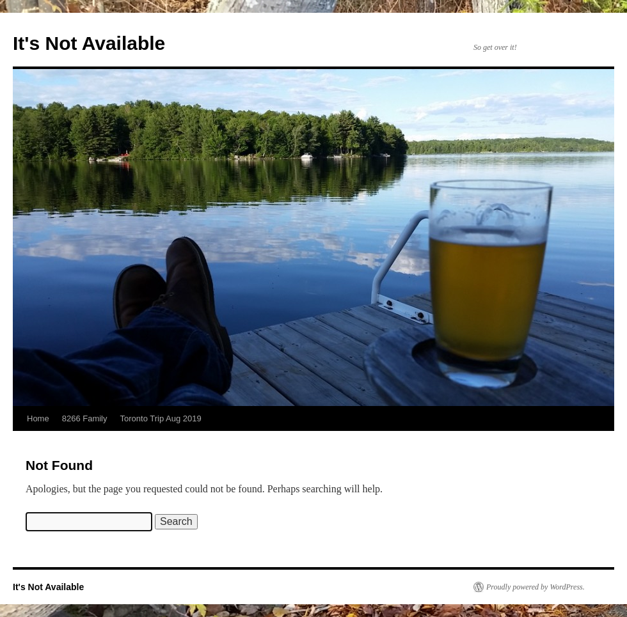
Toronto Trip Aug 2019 (161, 418)
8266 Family (84, 418)
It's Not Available (89, 43)
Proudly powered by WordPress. (535, 586)
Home (38, 418)
